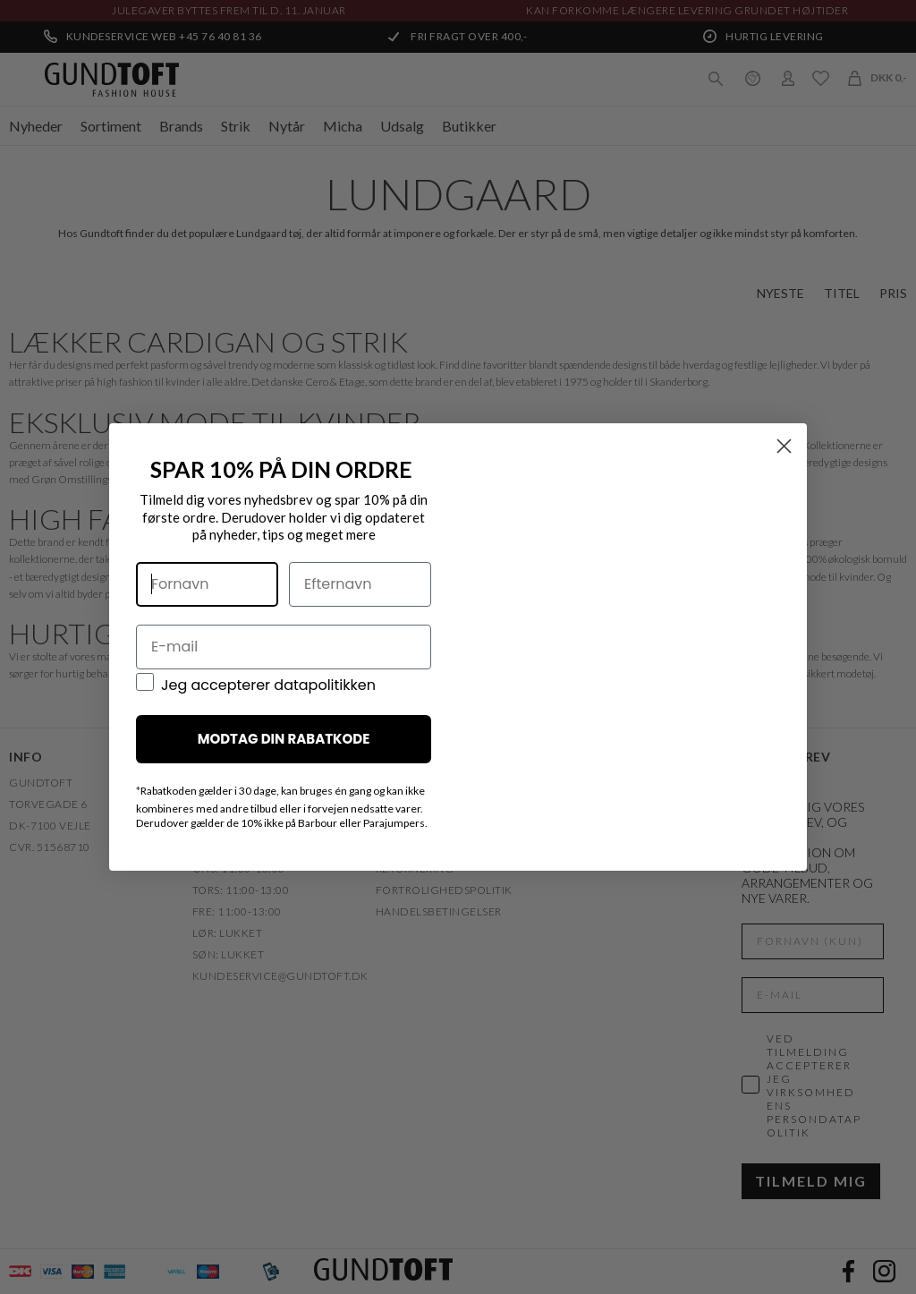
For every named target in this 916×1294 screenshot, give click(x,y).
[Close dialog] (784, 452)
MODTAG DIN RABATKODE (284, 745)
